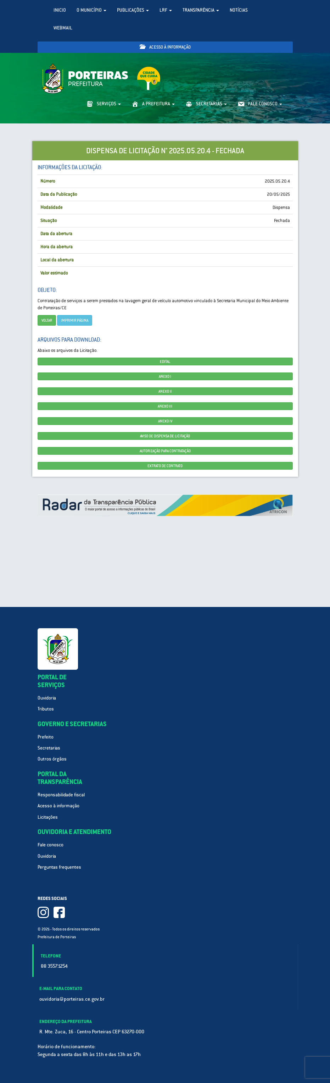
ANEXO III (165, 406)
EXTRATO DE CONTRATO (165, 465)
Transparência (201, 10)
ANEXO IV (165, 421)
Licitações (48, 817)
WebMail (63, 28)
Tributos (46, 709)
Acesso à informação (165, 47)
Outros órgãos (52, 759)
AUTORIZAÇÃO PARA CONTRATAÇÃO (165, 450)
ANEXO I (165, 376)
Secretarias (49, 748)
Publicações (133, 10)
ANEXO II (165, 391)
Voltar (46, 320)
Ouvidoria (47, 698)
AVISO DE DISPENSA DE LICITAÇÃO (165, 435)
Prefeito (46, 737)
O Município (91, 10)
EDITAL (165, 361)
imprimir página (74, 320)
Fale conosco (50, 845)
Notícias (239, 10)
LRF (166, 10)
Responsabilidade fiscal (61, 795)
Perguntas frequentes (59, 867)
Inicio (60, 10)
